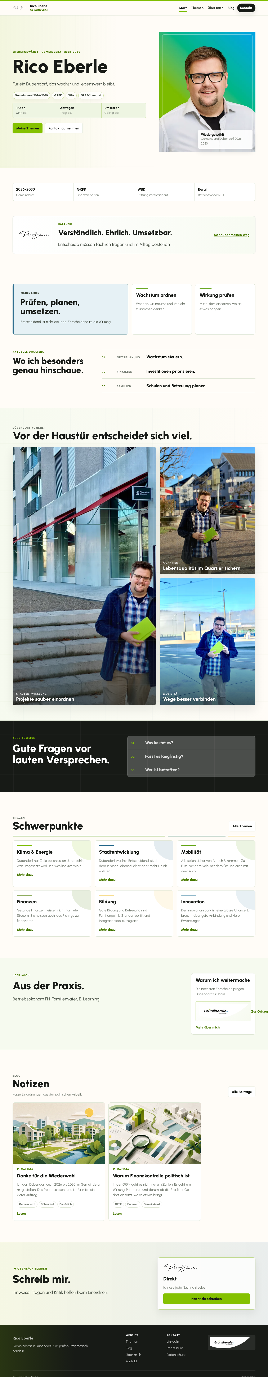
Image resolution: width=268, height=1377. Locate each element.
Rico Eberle (23, 1338)
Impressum (175, 1348)
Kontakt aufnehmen (64, 128)
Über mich (215, 8)
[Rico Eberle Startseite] (30, 8)
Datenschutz (176, 1355)
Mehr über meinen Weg (232, 235)
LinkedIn (173, 1341)
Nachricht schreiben (206, 1299)
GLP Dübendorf (91, 95)
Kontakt (246, 8)
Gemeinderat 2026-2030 (31, 95)
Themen (197, 8)
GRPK (58, 95)
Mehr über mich (208, 1027)
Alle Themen (242, 826)
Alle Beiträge (242, 1092)
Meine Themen (27, 128)
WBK (71, 95)
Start (183, 8)
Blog (231, 8)
